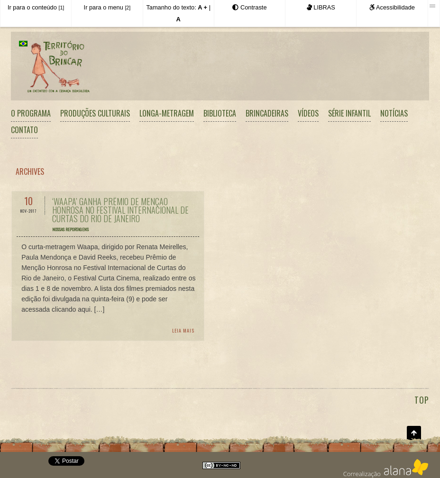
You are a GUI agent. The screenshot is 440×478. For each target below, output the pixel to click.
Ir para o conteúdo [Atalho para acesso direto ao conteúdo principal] (36, 7)
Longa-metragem (166, 113)
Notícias (394, 113)
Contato (24, 129)
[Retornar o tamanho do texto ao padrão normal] (178, 19)
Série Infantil (349, 113)
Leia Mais (183, 330)
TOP (421, 400)
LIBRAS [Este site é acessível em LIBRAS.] (321, 7)
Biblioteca (219, 113)
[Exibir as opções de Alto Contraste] (249, 7)
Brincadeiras (267, 113)
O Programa (31, 113)
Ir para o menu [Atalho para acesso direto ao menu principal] (107, 7)
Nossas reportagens (70, 229)
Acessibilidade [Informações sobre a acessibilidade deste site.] (392, 7)
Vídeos (308, 113)
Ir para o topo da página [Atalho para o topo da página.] (414, 433)
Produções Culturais (95, 113)
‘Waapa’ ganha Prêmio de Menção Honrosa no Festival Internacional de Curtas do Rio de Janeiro (120, 210)
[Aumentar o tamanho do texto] (202, 7)
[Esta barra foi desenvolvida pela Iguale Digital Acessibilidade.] (433, 6)
